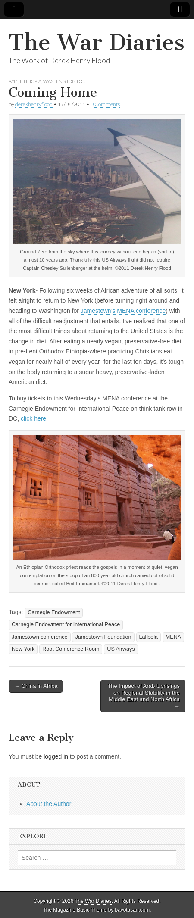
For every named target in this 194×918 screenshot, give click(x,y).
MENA (173, 637)
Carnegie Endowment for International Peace (66, 624)
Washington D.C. (64, 81)
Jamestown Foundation (103, 637)
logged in (56, 756)
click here (32, 418)
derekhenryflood (34, 104)
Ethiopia (30, 81)
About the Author (48, 803)
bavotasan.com (132, 910)
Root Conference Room (70, 649)
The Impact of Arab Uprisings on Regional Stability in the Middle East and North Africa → (143, 696)
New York (23, 649)
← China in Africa (35, 686)
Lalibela (148, 637)
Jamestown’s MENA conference (123, 310)
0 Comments (105, 104)
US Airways (121, 649)
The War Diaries (97, 42)
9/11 (13, 81)
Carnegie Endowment (54, 612)
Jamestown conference (40, 637)
